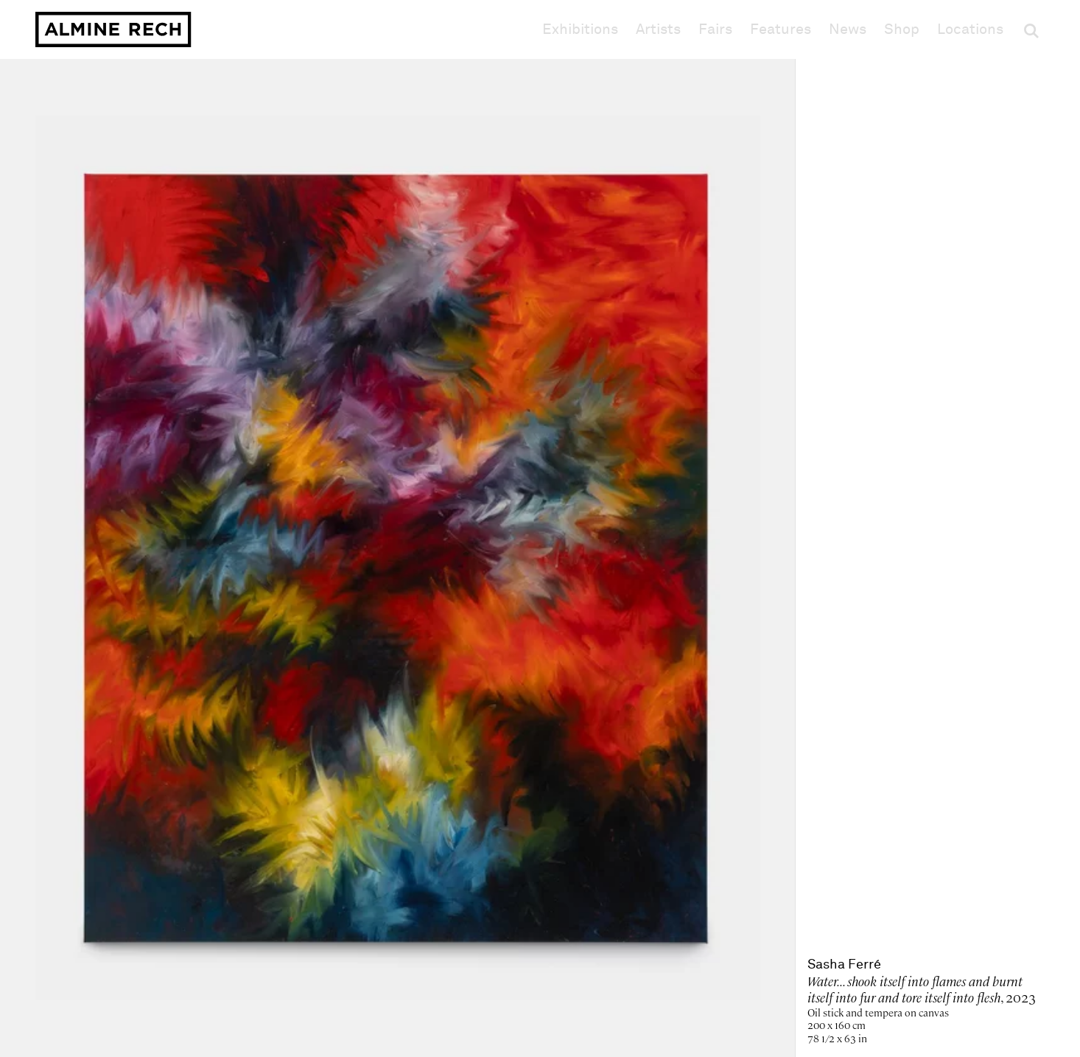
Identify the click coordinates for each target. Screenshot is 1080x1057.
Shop (901, 29)
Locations (970, 29)
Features (780, 29)
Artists (658, 29)
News (847, 29)
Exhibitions (580, 29)
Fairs (715, 29)
